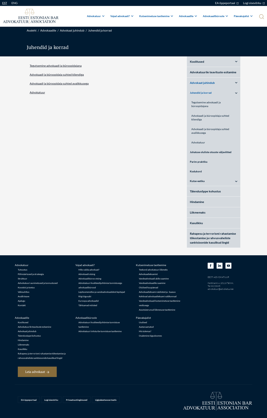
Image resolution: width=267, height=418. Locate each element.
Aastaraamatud (146, 326)
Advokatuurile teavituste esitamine (213, 72)
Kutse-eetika (213, 181)
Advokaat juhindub (72, 30)
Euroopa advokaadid (88, 300)
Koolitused (213, 61)
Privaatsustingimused (76, 400)
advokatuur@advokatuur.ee (220, 289)
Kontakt (22, 305)
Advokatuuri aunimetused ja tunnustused (38, 283)
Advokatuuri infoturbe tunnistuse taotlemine (100, 331)
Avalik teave (23, 296)
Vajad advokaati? (121, 16)
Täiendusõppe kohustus (205, 191)
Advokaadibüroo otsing (89, 278)
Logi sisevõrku (254, 3)
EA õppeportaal (227, 3)
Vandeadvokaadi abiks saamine (154, 278)
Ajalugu (21, 300)
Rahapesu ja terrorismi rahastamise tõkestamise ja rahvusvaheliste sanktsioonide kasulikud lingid (213, 238)
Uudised (143, 322)
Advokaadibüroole (215, 16)
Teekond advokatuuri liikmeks (153, 269)
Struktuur (22, 278)
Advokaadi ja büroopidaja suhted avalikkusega (59, 83)
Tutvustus (22, 269)
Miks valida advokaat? (88, 269)
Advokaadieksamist (148, 274)
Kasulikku (196, 223)
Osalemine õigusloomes (150, 335)
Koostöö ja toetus (26, 287)
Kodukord (196, 171)
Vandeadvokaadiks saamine (152, 283)
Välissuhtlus (23, 292)
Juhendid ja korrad (100, 30)
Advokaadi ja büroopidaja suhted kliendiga (57, 74)
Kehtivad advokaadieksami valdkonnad (158, 296)
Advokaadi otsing (86, 274)
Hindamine (197, 202)
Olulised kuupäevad (148, 287)
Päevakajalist (243, 16)
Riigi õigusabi (84, 296)
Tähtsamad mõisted (87, 305)
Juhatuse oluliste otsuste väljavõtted (210, 152)
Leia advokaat (37, 372)
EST (4, 3)
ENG (14, 3)
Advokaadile (188, 16)
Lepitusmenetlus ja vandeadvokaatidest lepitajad (101, 292)
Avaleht (32, 30)
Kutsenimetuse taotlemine (156, 16)
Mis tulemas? (145, 331)
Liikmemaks (197, 212)
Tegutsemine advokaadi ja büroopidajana (56, 65)
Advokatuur (95, 16)
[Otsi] (261, 17)
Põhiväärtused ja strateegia (31, 274)
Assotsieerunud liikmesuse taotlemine (157, 309)
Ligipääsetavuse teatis (105, 400)
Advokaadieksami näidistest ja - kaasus (157, 292)
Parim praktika (198, 161)
